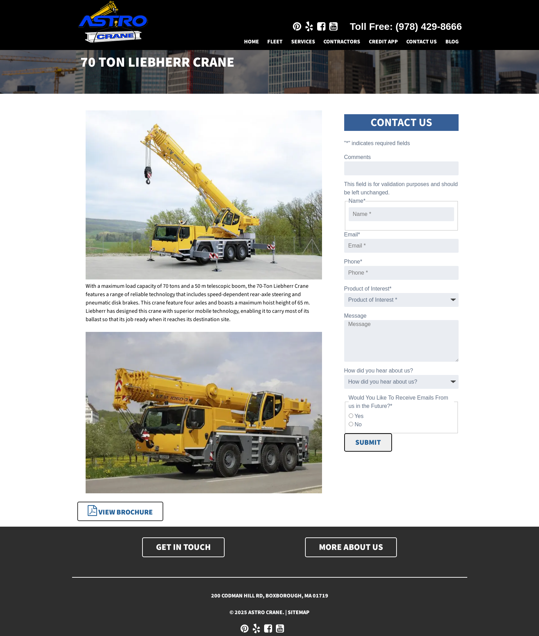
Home (251, 41)
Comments (357, 157)
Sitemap (299, 612)
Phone (353, 262)
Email (352, 234)
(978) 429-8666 (428, 26)
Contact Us (421, 41)
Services (303, 41)
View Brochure (120, 511)
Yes (359, 416)
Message (355, 316)
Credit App (383, 41)
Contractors (341, 41)
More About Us (351, 547)
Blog (452, 41)
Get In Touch (183, 547)
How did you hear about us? (378, 371)
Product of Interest (368, 289)
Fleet (274, 41)
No (358, 424)
